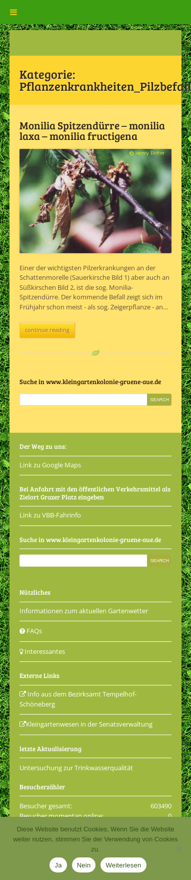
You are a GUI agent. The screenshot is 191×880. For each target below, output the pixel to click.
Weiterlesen (123, 865)
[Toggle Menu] (13, 12)
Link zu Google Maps (50, 464)
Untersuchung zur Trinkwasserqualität (76, 767)
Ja (58, 865)
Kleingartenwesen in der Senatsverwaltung (86, 724)
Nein (84, 865)
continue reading (47, 329)
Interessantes (42, 651)
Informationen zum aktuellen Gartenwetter (84, 610)
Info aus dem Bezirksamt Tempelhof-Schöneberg (78, 699)
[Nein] (179, 848)
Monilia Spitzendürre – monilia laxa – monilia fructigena (92, 130)
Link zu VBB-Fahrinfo (50, 514)
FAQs (31, 630)
